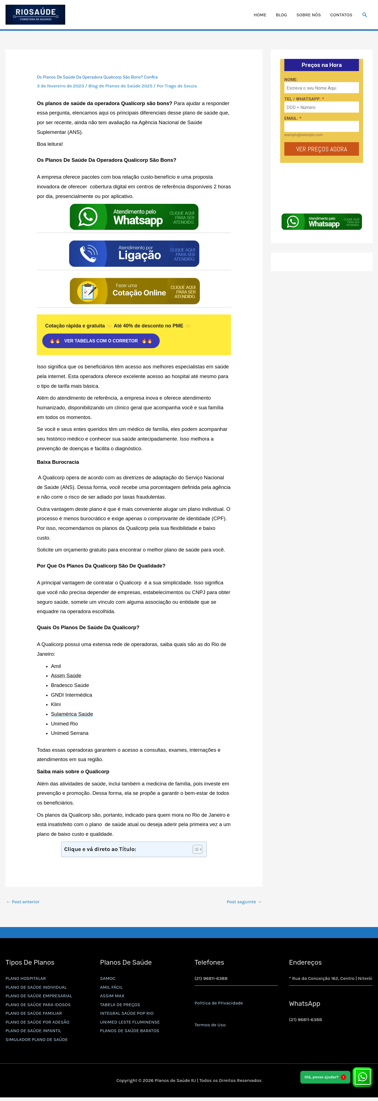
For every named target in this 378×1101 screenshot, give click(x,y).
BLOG (281, 15)
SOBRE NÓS (308, 15)
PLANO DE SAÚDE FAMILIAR (34, 1014)
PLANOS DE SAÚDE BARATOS (129, 1032)
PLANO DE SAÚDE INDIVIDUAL (36, 988)
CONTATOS (341, 15)
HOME (260, 15)
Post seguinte (244, 903)
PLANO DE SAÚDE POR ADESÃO (37, 1023)
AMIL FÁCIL (111, 988)
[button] (365, 15)
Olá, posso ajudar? (325, 1077)
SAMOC (108, 979)
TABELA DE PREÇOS (120, 1006)
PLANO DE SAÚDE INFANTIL (33, 1032)
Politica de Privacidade (219, 1004)
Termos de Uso (210, 1026)
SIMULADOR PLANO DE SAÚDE (37, 1040)
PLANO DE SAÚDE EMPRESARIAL (39, 997)
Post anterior (23, 903)
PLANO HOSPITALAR (26, 979)
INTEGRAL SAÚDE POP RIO (127, 1014)
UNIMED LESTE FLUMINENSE (130, 1023)
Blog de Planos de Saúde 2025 (120, 87)
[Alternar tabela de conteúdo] (194, 850)
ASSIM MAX (112, 997)
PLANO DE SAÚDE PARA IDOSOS (38, 1006)
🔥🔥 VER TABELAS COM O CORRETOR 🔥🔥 (101, 342)
